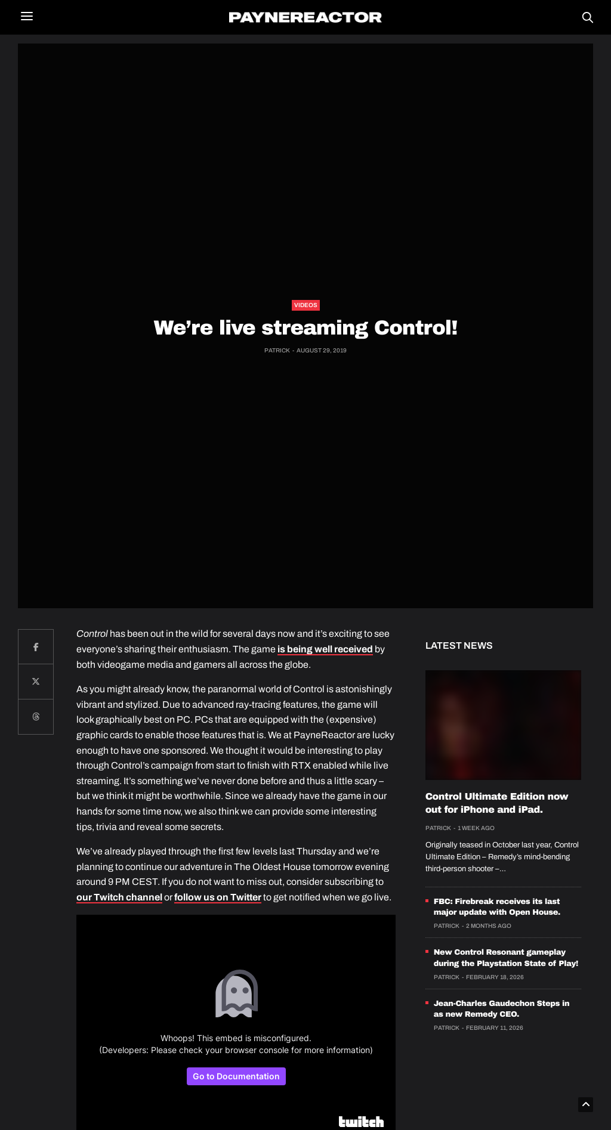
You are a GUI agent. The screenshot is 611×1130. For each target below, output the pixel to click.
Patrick (277, 350)
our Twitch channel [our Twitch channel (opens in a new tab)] (119, 897)
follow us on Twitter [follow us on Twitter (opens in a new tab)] (217, 897)
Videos (305, 305)
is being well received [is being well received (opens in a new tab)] (325, 649)
